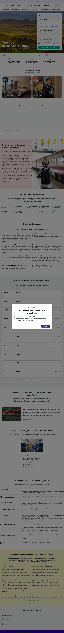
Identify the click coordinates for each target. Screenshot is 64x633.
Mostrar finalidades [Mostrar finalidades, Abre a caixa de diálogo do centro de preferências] (35, 326)
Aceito (45, 326)
